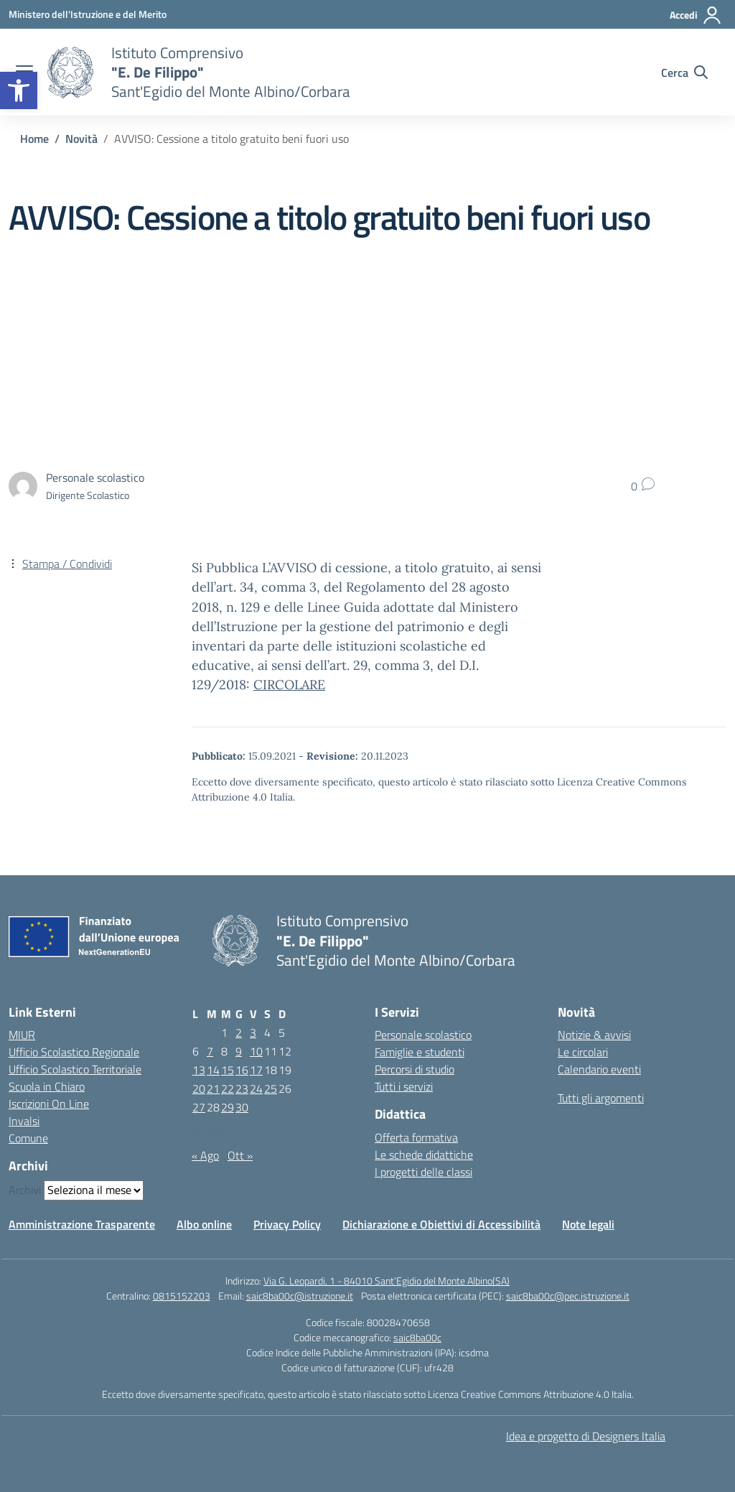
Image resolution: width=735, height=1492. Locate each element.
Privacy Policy (287, 1224)
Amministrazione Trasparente (82, 1224)
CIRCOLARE (289, 684)
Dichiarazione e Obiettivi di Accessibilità (441, 1224)
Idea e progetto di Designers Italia (585, 1436)
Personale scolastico (423, 1034)
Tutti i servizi (404, 1086)
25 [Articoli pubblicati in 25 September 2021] (270, 1088)
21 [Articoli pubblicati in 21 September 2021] (213, 1088)
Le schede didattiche (424, 1154)
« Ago (205, 1155)
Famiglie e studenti (419, 1051)
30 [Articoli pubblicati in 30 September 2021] (241, 1107)
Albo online (204, 1224)
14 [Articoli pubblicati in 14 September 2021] (213, 1069)
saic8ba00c (417, 1337)
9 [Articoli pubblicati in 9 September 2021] (238, 1051)
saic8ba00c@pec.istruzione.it (567, 1295)
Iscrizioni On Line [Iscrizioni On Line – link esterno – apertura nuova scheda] (49, 1103)
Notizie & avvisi (594, 1034)
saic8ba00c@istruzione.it (299, 1295)
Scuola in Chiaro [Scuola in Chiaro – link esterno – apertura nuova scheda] (47, 1086)
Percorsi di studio (414, 1069)
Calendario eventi (599, 1069)
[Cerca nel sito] (684, 72)
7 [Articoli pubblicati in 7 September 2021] (210, 1051)
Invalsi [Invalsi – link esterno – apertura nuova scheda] (24, 1120)
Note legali (588, 1224)
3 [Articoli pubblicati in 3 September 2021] (253, 1032)
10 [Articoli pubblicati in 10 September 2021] (256, 1051)
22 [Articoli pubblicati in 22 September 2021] (227, 1088)
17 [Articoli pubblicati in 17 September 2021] (256, 1069)
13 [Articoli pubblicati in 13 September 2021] (198, 1069)
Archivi (25, 1189)
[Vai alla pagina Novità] (81, 138)
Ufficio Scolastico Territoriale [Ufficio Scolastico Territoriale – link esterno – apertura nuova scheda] (75, 1069)
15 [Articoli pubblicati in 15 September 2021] (227, 1069)
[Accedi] (695, 15)
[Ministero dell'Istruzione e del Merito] (88, 14)
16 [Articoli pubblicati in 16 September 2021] (241, 1069)
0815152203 (181, 1295)
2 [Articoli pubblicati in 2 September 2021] (238, 1032)
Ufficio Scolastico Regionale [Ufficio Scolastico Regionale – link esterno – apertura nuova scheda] (74, 1051)
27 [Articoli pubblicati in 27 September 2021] (198, 1107)
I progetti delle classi (423, 1171)
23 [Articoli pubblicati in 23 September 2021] (241, 1088)
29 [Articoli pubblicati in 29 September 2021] (227, 1107)
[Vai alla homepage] (70, 72)
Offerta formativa (416, 1137)
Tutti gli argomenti (601, 1097)
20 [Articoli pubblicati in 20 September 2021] (198, 1088)
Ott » (240, 1155)
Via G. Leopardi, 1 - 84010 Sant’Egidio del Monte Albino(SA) (386, 1280)
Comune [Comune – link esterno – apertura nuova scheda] (28, 1138)
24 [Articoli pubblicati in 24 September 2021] (256, 1088)
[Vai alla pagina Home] (34, 138)
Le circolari (583, 1051)
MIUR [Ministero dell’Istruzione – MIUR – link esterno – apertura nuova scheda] (22, 1034)
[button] (18, 90)
